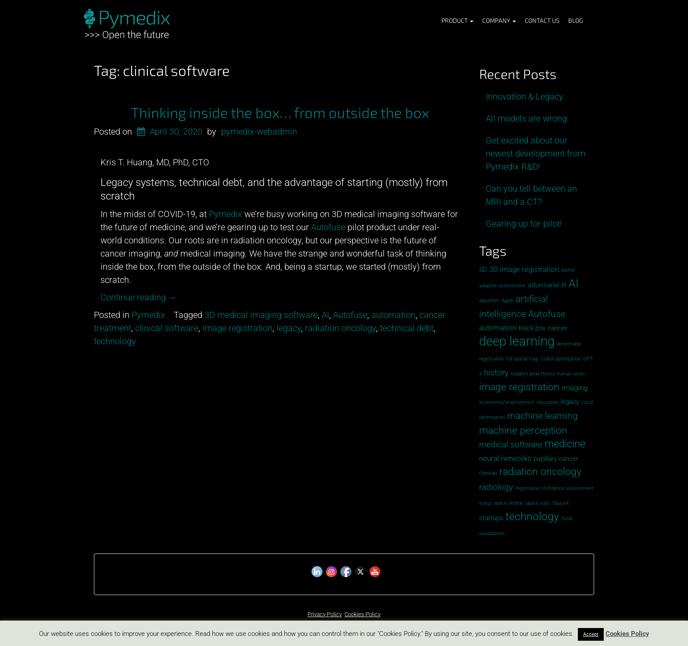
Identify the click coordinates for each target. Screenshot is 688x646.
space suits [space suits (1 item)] (537, 503)
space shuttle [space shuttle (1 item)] (508, 503)
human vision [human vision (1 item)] (571, 374)
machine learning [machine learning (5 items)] (542, 415)
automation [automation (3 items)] (497, 327)
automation (393, 315)
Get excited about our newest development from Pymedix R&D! (536, 153)
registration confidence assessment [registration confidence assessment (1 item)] (554, 488)
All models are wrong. (527, 118)
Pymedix (148, 315)
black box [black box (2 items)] (532, 328)
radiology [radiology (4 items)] (496, 487)
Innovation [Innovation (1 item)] (548, 402)
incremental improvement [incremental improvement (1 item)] (506, 402)
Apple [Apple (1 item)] (507, 300)
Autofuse (350, 315)
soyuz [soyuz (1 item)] (485, 503)
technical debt (407, 328)
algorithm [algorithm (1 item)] (489, 300)
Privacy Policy (325, 614)
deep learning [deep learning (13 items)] (517, 341)
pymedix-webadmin (259, 131)
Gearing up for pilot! (524, 223)
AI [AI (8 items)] (574, 283)
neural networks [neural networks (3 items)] (505, 458)
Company (499, 20)
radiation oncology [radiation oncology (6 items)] (540, 472)
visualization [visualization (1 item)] (492, 533)
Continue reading (138, 297)
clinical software (166, 328)
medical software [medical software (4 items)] (510, 444)
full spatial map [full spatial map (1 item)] (522, 359)
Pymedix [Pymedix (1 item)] (488, 473)
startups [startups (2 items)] (491, 518)
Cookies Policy (362, 614)
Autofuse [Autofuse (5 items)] (547, 313)
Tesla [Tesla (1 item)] (567, 518)
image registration (237, 328)
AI (325, 315)
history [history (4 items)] (496, 373)
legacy (288, 328)
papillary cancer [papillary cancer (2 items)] (556, 459)
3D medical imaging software (261, 315)
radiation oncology (340, 328)
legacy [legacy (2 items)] (570, 402)
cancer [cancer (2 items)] (557, 328)
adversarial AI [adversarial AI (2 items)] (547, 285)
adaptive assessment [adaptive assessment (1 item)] (502, 286)
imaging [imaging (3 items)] (575, 387)
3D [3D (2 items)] (483, 270)
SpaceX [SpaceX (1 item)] (560, 503)
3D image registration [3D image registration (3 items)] (524, 269)
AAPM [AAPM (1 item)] (568, 270)
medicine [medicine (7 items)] (565, 444)
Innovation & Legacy (524, 96)
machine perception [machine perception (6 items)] (523, 430)
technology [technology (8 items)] (532, 516)
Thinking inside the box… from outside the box (280, 112)
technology (115, 341)
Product (457, 20)
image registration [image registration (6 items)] (519, 387)
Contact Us (542, 20)
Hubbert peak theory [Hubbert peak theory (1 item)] (533, 374)
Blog (575, 20)
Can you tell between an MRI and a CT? (531, 195)
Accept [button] (590, 634)
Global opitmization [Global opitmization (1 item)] (561, 359)
